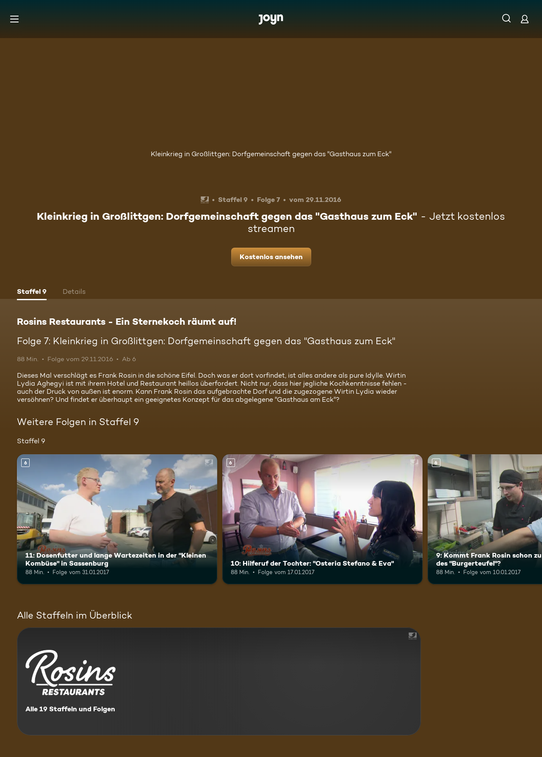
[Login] (525, 18)
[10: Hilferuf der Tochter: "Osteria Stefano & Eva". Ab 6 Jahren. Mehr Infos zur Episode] (322, 519)
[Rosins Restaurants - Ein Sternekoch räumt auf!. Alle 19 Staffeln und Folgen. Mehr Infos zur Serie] (219, 681)
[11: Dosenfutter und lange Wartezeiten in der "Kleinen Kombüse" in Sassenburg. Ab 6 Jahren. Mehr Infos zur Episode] (117, 519)
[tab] (31, 292)
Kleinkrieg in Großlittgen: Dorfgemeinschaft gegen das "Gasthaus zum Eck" (271, 154)
